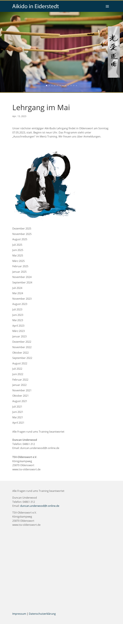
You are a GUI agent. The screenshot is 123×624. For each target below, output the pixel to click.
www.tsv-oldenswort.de (26, 469)
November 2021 (22, 390)
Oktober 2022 (20, 352)
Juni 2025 (17, 250)
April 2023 (18, 325)
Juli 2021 (17, 406)
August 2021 (19, 401)
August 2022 (19, 363)
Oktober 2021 (20, 395)
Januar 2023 (19, 336)
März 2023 (18, 331)
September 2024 (22, 282)
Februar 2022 (20, 379)
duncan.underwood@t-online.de (39, 448)
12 (76, 85)
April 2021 (18, 422)
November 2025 (22, 234)
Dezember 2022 (21, 341)
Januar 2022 (19, 385)
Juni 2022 (17, 374)
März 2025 (18, 261)
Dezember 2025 (21, 228)
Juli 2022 (17, 368)
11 (73, 85)
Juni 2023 (17, 315)
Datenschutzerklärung (42, 613)
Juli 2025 (17, 244)
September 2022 (22, 358)
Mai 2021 (17, 417)
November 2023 (22, 298)
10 (71, 85)
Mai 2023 (17, 320)
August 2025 (19, 239)
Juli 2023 (17, 309)
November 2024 (22, 277)
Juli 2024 (17, 288)
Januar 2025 (19, 271)
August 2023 (19, 304)
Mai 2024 (17, 293)
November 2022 (22, 347)
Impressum (19, 613)
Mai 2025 (17, 255)
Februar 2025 (20, 266)
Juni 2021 (17, 412)
